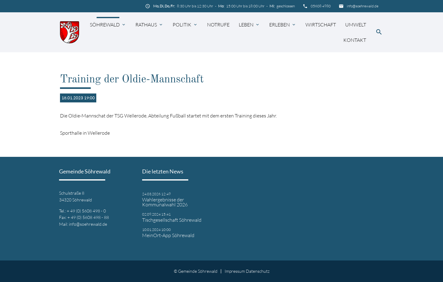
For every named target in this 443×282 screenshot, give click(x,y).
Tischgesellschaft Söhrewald (172, 219)
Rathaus (146, 25)
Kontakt (354, 40)
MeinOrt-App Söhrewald (168, 235)
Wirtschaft (320, 25)
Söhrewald (105, 25)
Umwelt (355, 25)
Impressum (235, 271)
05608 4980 (321, 6)
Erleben (279, 25)
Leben (246, 25)
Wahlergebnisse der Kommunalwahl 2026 (165, 202)
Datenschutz (257, 271)
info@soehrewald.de (362, 6)
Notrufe (218, 25)
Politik (182, 25)
